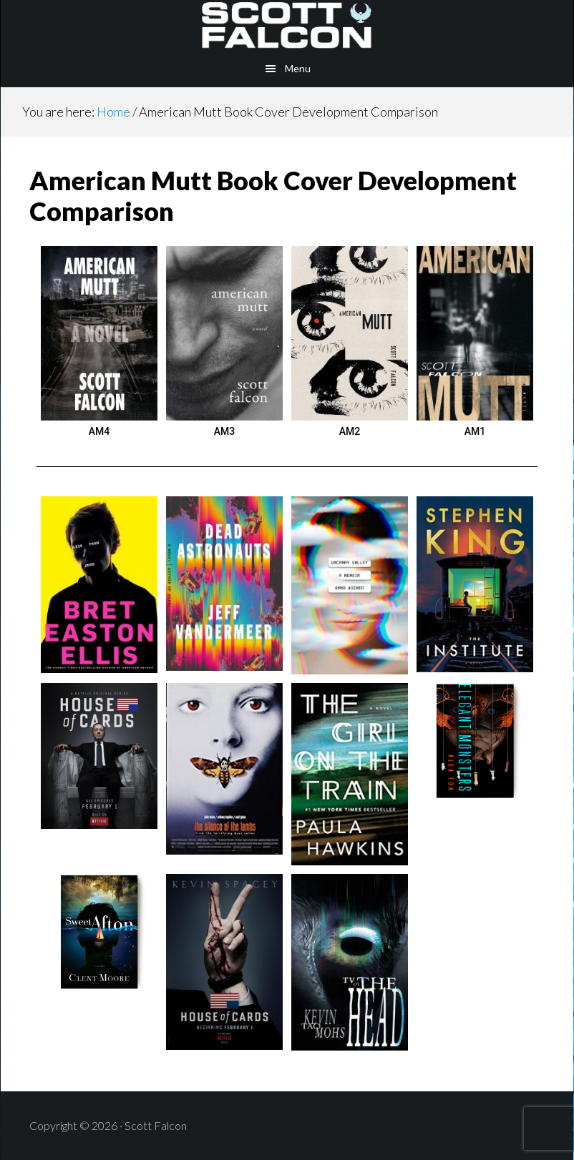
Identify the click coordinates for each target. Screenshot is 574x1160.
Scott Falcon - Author (287, 25)
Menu (298, 68)
